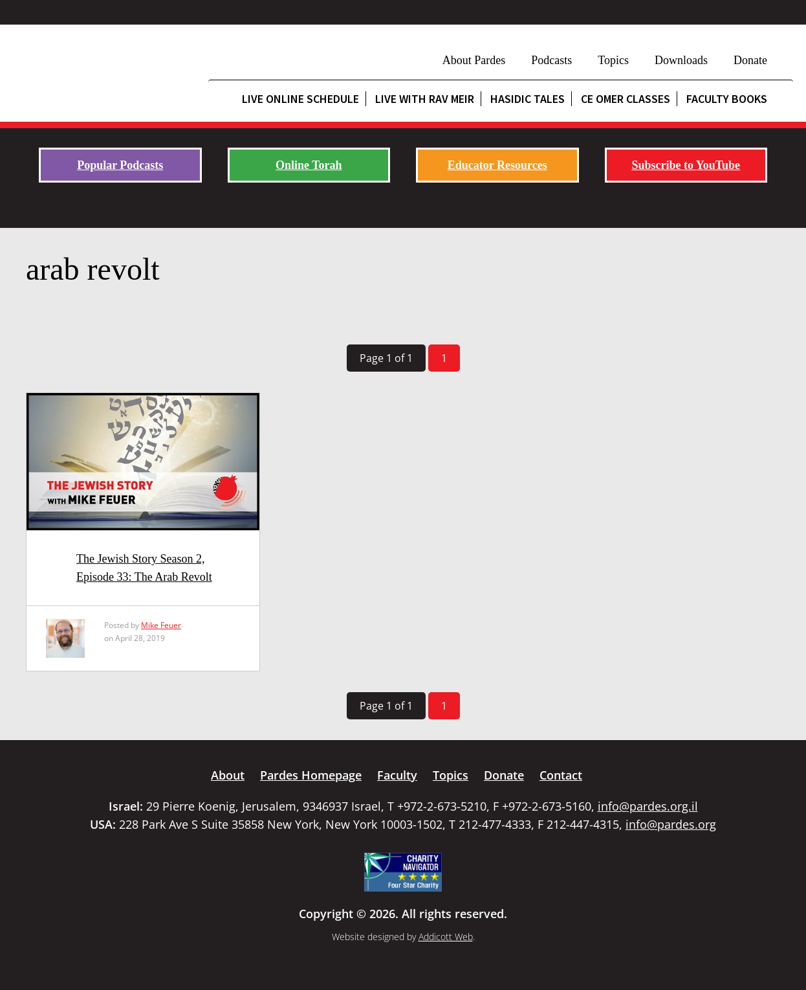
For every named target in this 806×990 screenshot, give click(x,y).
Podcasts (551, 60)
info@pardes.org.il (648, 806)
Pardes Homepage (311, 775)
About (228, 775)
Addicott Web (446, 936)
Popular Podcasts (120, 165)
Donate (750, 60)
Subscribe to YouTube (685, 165)
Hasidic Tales (527, 98)
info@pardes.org (671, 824)
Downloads (681, 60)
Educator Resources (497, 165)
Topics (613, 60)
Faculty (397, 775)
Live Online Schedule (300, 98)
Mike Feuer (161, 625)
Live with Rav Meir (424, 98)
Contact (560, 775)
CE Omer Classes (625, 98)
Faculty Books (726, 98)
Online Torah (309, 165)
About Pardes (474, 60)
